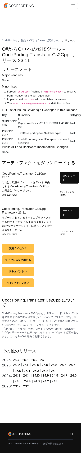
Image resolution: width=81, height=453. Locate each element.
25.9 (45, 365)
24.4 (27, 381)
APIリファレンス (18, 283)
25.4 (27, 371)
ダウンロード (69, 177)
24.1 (54, 381)
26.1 (42, 360)
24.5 (18, 381)
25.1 (53, 371)
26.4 (16, 360)
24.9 (45, 375)
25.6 (72, 365)
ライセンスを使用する (18, 259)
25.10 (35, 365)
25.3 (36, 371)
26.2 (34, 360)
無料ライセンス (18, 248)
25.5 (18, 371)
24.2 (46, 381)
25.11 (26, 365)
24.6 (73, 375)
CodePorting (9, 40)
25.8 (54, 365)
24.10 (36, 375)
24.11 (26, 375)
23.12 (16, 386)
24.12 (16, 375)
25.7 (63, 365)
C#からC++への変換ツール (45, 40)
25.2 (45, 371)
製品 (23, 40)
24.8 (55, 375)
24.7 (64, 375)
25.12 (16, 365)
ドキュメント (18, 271)
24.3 (36, 381)
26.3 (25, 360)
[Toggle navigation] (73, 6)
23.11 (26, 386)
